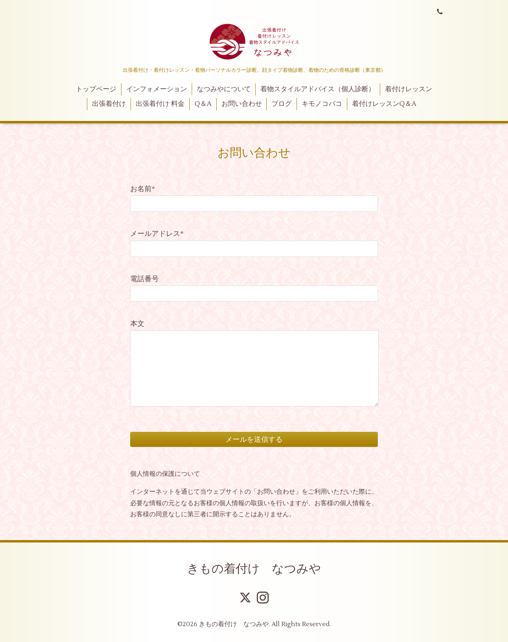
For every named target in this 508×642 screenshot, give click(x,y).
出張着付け (109, 104)
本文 (137, 323)
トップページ (96, 89)
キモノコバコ (322, 104)
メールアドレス (157, 233)
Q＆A (203, 104)
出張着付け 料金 (160, 104)
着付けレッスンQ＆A (384, 104)
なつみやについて (224, 89)
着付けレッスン (408, 89)
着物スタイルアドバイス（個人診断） (317, 89)
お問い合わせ (241, 104)
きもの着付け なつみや (254, 569)
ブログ (281, 104)
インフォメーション (156, 89)
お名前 (142, 189)
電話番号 (144, 279)
